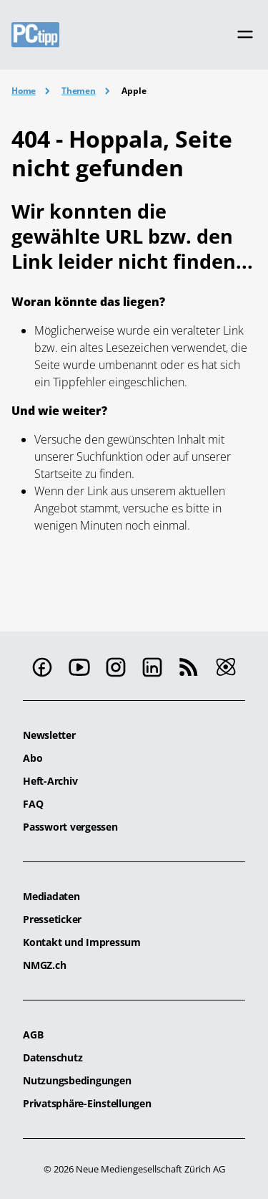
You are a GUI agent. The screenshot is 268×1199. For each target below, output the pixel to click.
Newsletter (49, 735)
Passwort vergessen (70, 826)
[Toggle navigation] (245, 34)
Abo (32, 758)
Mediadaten (51, 896)
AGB (33, 1034)
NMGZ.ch (44, 965)
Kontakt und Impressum (82, 942)
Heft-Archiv (50, 781)
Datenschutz (52, 1057)
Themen (78, 91)
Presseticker (52, 919)
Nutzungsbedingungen (77, 1080)
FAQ (33, 804)
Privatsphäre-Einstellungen (87, 1103)
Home (23, 91)
